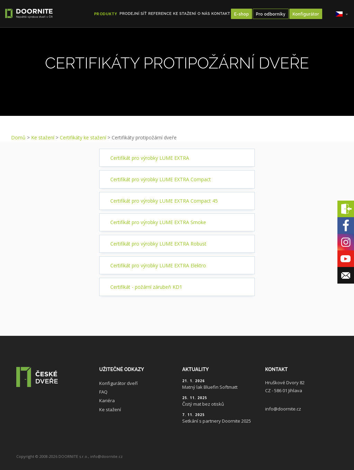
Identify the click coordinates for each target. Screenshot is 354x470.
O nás (203, 13)
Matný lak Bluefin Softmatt (209, 387)
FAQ (103, 392)
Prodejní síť (133, 13)
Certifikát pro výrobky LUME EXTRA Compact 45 (164, 200)
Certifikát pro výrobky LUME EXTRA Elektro (158, 265)
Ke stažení (184, 13)
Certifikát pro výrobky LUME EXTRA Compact (160, 179)
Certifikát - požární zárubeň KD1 (146, 287)
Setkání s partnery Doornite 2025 (216, 421)
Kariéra (107, 400)
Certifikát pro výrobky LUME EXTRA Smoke (158, 222)
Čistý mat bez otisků (203, 404)
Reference (160, 13)
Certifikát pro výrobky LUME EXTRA (149, 158)
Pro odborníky (271, 14)
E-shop (241, 14)
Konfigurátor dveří (118, 383)
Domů (18, 137)
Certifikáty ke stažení (83, 137)
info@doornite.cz (283, 409)
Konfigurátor (305, 14)
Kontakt (220, 13)
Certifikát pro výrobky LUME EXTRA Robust (158, 243)
